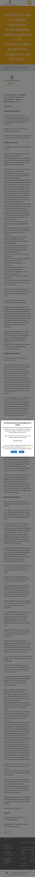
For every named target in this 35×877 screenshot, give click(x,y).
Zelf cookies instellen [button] (17, 440)
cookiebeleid (28, 447)
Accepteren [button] (13, 451)
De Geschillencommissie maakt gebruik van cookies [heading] (17, 424)
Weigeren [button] (21, 451)
